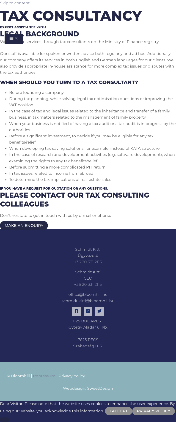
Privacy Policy (153, 411)
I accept (119, 411)
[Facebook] (76, 311)
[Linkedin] (88, 311)
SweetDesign (100, 388)
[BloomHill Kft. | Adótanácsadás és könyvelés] (18, 13)
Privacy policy (72, 376)
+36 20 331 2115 (88, 262)
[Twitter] (99, 311)
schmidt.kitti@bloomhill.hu (87, 301)
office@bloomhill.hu (87, 294)
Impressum (43, 376)
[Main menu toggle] (14, 39)
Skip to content (15, 3)
